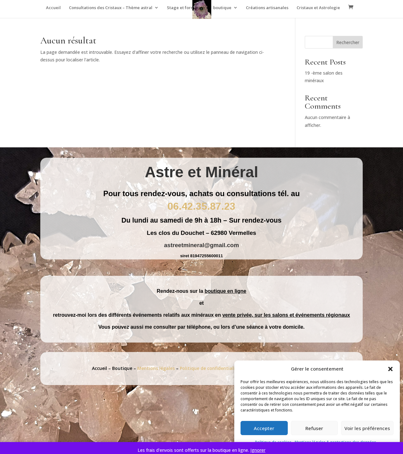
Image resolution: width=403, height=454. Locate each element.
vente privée (237, 315)
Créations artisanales (267, 7)
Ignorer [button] (257, 450)
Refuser (314, 428)
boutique (222, 7)
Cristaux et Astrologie (318, 7)
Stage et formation (186, 7)
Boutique (122, 368)
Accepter (264, 428)
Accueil (53, 7)
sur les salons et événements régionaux (302, 315)
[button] (390, 369)
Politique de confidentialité (210, 368)
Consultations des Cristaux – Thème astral (110, 7)
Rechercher (347, 42)
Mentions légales (156, 368)
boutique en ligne (225, 291)
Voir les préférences (367, 428)
